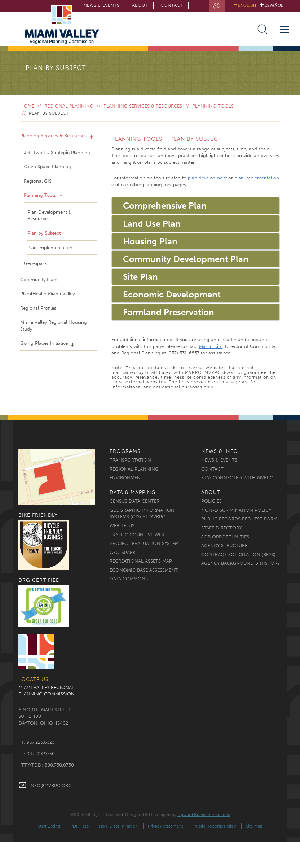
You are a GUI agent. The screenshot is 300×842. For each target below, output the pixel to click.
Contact (171, 5)
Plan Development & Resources (49, 215)
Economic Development (172, 294)
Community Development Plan (185, 259)
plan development (207, 177)
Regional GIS (38, 181)
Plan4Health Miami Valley (47, 293)
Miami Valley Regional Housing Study (53, 325)
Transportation (130, 460)
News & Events (219, 460)
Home (27, 106)
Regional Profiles (38, 308)
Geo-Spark (35, 263)
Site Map (254, 826)
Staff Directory (221, 528)
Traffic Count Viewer (137, 534)
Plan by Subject (44, 233)
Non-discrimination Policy (236, 510)
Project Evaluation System (144, 543)
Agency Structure (224, 545)
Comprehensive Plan (165, 205)
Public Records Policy (214, 826)
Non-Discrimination (118, 826)
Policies (211, 501)
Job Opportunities (225, 537)
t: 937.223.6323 (37, 742)
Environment (127, 477)
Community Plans (39, 279)
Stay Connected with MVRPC (237, 477)
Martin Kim (210, 346)
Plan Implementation (49, 247)
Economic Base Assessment (144, 570)
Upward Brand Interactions (203, 814)
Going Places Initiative (44, 343)
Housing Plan (150, 241)
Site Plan (140, 276)
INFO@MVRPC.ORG (45, 785)
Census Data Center (134, 501)
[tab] (195, 205)
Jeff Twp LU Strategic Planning (57, 152)
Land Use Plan (152, 223)
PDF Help (79, 826)
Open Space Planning (47, 166)
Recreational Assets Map (141, 561)
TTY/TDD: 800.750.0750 (47, 765)
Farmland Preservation (168, 312)
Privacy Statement (165, 826)
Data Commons (129, 578)
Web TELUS (122, 525)
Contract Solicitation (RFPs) (238, 554)
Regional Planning (68, 106)
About (140, 5)
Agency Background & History (240, 563)
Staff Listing (49, 826)
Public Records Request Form (239, 519)
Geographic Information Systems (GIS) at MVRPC (142, 513)
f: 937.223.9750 (38, 753)
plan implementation (256, 177)
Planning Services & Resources (142, 106)
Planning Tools (213, 106)
